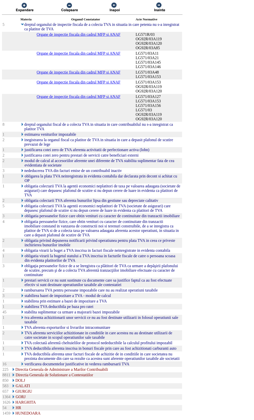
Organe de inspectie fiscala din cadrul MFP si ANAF (79, 34)
